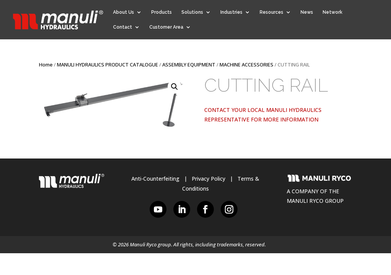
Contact (122, 27)
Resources (271, 12)
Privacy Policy (208, 178)
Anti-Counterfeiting (155, 178)
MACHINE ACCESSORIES (246, 64)
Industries (231, 12)
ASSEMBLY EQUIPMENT (188, 64)
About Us (123, 12)
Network (333, 12)
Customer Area (166, 27)
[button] (174, 87)
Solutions (192, 12)
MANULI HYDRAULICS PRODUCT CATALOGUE (107, 64)
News (307, 12)
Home (46, 64)
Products (161, 12)
